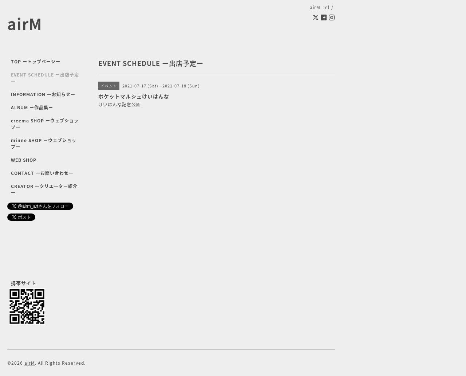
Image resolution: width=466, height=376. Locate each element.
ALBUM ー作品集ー (32, 107)
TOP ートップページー (35, 61)
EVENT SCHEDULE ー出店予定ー (45, 78)
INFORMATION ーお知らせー (43, 94)
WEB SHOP (23, 160)
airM (24, 23)
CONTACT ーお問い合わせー (42, 173)
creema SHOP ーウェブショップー (45, 123)
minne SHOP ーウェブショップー (43, 143)
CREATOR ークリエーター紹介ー (44, 189)
